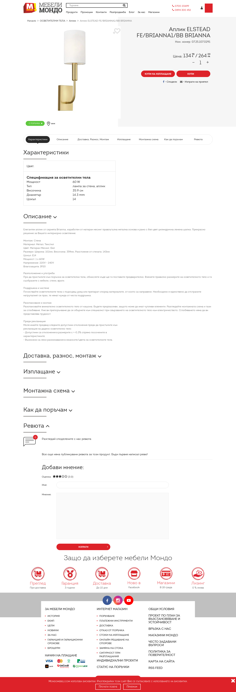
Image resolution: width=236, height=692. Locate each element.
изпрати (93, 546)
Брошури (54, 648)
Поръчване (107, 616)
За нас (52, 635)
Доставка (105, 625)
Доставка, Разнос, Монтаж (93, 139)
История (54, 616)
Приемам (132, 686)
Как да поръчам (173, 139)
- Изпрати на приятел (194, 81)
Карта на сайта (161, 661)
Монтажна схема (148, 139)
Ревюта (198, 139)
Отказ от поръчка (111, 630)
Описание (63, 139)
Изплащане (123, 139)
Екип (51, 620)
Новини (53, 630)
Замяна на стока (111, 648)
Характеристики (38, 139)
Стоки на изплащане (113, 635)
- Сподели (171, 81)
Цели (51, 625)
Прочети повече (108, 686)
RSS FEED (156, 668)
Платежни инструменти (115, 620)
